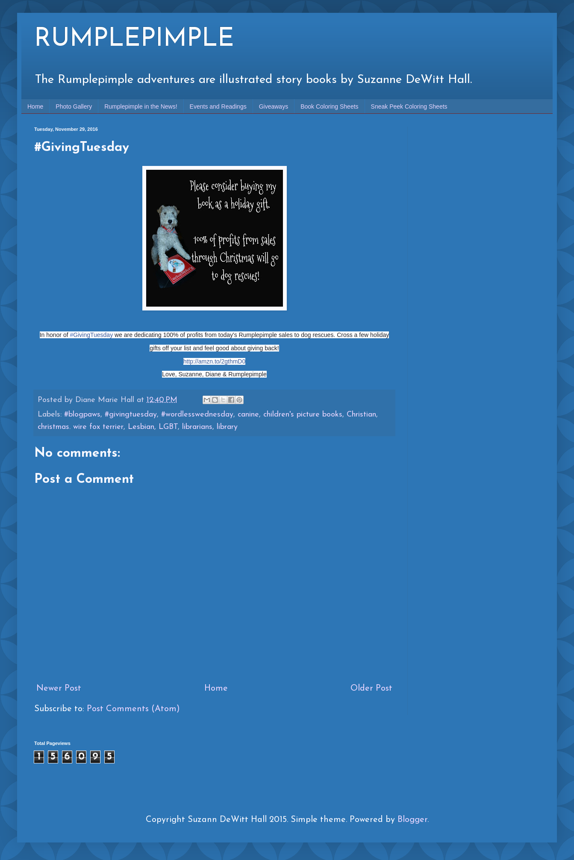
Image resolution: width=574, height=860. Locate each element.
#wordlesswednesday (197, 415)
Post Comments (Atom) (133, 709)
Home (35, 106)
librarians (197, 427)
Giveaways (273, 106)
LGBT (168, 427)
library (227, 427)
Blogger (412, 820)
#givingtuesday (131, 415)
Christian (361, 415)
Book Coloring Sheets (329, 106)
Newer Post (58, 688)
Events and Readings (218, 106)
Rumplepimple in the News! (140, 106)
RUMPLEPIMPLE (134, 39)
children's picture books (302, 415)
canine (248, 415)
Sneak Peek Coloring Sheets (409, 106)
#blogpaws (82, 415)
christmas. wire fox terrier (81, 427)
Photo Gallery (74, 106)
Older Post (371, 688)
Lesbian (141, 427)
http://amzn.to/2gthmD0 (214, 361)
